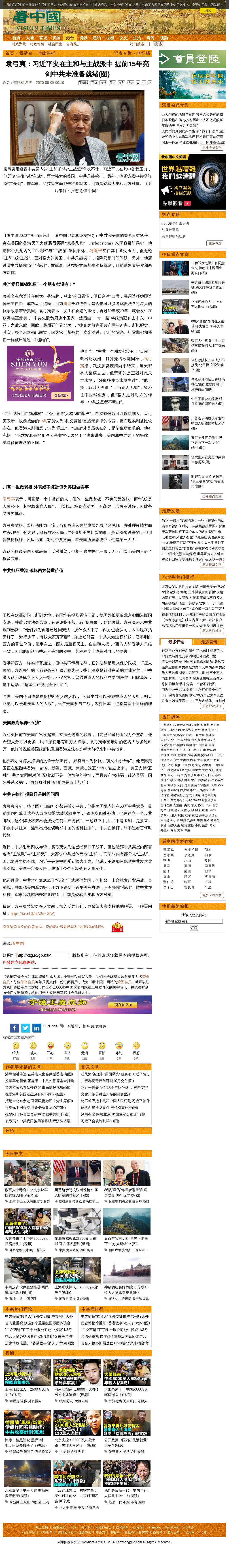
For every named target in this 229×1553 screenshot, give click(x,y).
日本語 (189, 1527)
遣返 (170, 810)
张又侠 (206, 730)
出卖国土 (166, 735)
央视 (187, 805)
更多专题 (215, 243)
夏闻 (208, 860)
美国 (57, 38)
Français (154, 1527)
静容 (187, 876)
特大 (130, 83)
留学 (215, 805)
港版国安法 (208, 740)
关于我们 (87, 1527)
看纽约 (129, 1532)
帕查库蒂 (115, 1250)
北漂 (62, 1451)
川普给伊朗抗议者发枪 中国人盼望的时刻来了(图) (208, 423)
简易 (208, 850)
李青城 (210, 876)
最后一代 (115, 1502)
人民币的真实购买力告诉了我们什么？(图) (193, 131)
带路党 (77, 1201)
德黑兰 (29, 1451)
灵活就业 (129, 1451)
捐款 (73, 1527)
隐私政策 (122, 1527)
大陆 (30, 38)
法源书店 (84, 1532)
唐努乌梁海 (209, 795)
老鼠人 (41, 1250)
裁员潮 (72, 1451)
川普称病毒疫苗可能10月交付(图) (107, 1081)
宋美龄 (165, 820)
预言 (205, 825)
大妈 (180, 785)
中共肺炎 (166, 725)
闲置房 (63, 1298)
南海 (73, 1507)
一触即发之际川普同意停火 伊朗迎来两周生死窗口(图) (208, 268)
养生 (187, 830)
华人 (194, 805)
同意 (208, 10)
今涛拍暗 (191, 850)
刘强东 (172, 785)
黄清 (187, 866)
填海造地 (92, 1507)
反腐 (184, 765)
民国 (181, 815)
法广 (163, 770)
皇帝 (207, 820)
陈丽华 (137, 1201)
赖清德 (211, 750)
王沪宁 (219, 755)
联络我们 (59, 1527)
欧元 (204, 775)
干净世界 (46, 1532)
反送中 (208, 760)
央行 (212, 770)
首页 (16, 38)
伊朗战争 (16, 1451)
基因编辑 (173, 790)
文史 (124, 38)
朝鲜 (188, 770)
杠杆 (163, 775)
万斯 (190, 755)
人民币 (195, 775)
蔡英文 (219, 780)
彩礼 (70, 1401)
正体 (94, 83)
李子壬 (168, 887)
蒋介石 (213, 815)
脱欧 (205, 770)
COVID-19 (174, 730)
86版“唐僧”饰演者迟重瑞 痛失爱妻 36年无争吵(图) (207, 326)
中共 (43, 421)
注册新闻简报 (175, 906)
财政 (180, 780)
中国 (27, 1298)
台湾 (211, 780)
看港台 (26, 53)
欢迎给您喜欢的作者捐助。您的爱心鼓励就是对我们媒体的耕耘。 (54, 927)
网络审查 (176, 795)
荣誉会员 (28, 982)
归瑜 (208, 855)
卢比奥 (215, 725)
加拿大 (196, 770)
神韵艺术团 (66, 1532)
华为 (170, 765)
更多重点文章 (212, 496)
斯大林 (113, 1298)
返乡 (72, 1298)
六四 (214, 730)
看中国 (40, 20)
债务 (219, 770)
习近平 (95, 250)
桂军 (188, 815)
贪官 (217, 760)
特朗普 (205, 725)
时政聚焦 (19, 44)
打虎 (191, 765)
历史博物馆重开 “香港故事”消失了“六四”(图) (39, 1343)
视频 (164, 38)
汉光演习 (166, 745)
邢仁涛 (168, 882)
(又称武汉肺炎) (183, 725)
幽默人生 (174, 825)
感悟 (191, 825)
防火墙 (184, 790)
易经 (164, 825)
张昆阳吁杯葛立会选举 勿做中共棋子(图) (37, 1114)
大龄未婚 (81, 1401)
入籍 (191, 810)
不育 (134, 1502)
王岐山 (25, 1502)
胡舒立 (37, 1502)
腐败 (177, 765)
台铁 (189, 735)
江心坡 (187, 800)
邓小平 (174, 820)
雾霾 (163, 790)
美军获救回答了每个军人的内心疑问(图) (191, 531)
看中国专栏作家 (177, 841)
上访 (45, 1502)
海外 (213, 810)
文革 (180, 830)
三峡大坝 (199, 735)
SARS (197, 800)
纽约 (97, 38)
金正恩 (191, 750)
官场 (43, 38)
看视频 (114, 1532)
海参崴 (202, 780)
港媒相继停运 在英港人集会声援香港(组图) (39, 1074)
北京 (12, 1201)
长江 (173, 740)
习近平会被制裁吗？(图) (100, 1121)
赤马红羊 (89, 1201)
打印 (121, 83)
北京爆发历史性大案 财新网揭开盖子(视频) (193, 586)
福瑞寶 (157, 1532)
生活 (137, 38)
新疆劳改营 (209, 800)
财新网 (14, 1502)
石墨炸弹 (41, 1451)
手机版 (83, 83)
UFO (176, 750)
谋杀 (146, 1298)
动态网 (190, 1532)
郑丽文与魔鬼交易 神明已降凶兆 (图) (189, 656)
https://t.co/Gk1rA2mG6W (32, 913)
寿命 (173, 830)
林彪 (183, 820)
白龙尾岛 (176, 800)
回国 (184, 810)
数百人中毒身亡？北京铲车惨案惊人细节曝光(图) (208, 345)
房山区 (21, 1201)
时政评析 (37, 44)
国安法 (165, 740)
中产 (194, 780)
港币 (218, 775)
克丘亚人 (142, 1250)
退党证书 (173, 1532)
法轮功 (165, 795)
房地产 (165, 780)
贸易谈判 (207, 755)
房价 (187, 785)
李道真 (189, 855)
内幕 (193, 760)
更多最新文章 (212, 564)
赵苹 (208, 871)
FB (182, 770)
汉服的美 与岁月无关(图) (180, 125)
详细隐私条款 (45, 10)
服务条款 (105, 1527)
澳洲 (174, 815)
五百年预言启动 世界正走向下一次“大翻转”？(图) (206, 443)
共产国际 (125, 1298)
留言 (112, 83)
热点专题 (171, 214)
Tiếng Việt (172, 1527)
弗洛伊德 (166, 750)
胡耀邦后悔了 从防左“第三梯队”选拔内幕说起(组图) (207, 481)
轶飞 (166, 860)
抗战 (195, 815)
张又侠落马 (170, 230)
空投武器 (65, 1201)
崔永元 (174, 760)
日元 (211, 775)
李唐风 (210, 866)
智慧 (184, 825)
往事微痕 (179, 745)
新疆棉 (210, 735)
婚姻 (146, 1201)
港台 (70, 38)
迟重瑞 (113, 1201)
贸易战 (186, 730)
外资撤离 (15, 1250)
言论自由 (166, 805)
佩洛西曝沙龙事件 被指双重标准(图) (109, 1107)
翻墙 (12, 1298)
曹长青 (189, 887)
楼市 (173, 780)
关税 (173, 755)
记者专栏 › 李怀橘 (132, 53)
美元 (170, 775)
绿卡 (198, 810)
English (138, 1527)
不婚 (126, 1502)
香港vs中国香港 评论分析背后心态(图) (35, 1107)
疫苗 (180, 740)
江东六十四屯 (192, 795)
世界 (110, 38)
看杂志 (100, 1532)
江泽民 (165, 760)
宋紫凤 (168, 850)
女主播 (178, 805)
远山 (187, 860)
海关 (163, 810)
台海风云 (73, 44)
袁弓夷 (9, 499)
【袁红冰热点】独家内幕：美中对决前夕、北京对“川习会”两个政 (77, 1496)
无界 (203, 1532)
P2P (220, 785)
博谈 (83, 38)
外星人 (165, 830)
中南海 (184, 760)
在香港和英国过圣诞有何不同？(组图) (35, 1094)
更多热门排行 (212, 630)
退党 (211, 745)
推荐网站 (28, 1532)
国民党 (203, 745)
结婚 (62, 1401)
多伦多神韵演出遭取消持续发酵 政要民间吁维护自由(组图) (208, 384)
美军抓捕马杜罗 (174, 236)
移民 (201, 805)
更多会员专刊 (212, 147)
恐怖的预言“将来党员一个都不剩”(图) (189, 684)
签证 (177, 810)
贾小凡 (168, 855)
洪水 (187, 740)
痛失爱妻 (125, 1201)
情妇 (163, 765)
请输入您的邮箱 (193, 915)
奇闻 (150, 38)
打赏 (103, 83)
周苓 (166, 866)
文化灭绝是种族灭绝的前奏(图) (105, 1094)
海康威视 (72, 1250)
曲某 (46, 1201)
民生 (205, 810)
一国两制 (218, 765)
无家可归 (29, 1250)
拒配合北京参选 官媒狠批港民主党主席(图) (39, 1101)
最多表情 (209, 642)
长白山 (165, 800)
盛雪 (187, 871)
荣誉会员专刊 (175, 105)
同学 (34, 1298)
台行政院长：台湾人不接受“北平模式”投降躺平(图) (208, 365)
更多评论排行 (212, 706)
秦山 (166, 876)
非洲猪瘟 (204, 785)
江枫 (208, 882)
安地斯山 (128, 1250)
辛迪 (208, 887)
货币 (187, 775)
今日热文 (14, 1153)
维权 (193, 790)
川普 (67, 303)
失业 (81, 1451)
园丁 (166, 871)
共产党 (137, 1298)
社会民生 (55, 44)
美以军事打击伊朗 (175, 223)
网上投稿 (41, 1527)
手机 (198, 825)
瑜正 (187, 882)
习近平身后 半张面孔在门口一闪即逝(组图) (193, 142)
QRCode (50, 1026)
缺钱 (141, 1451)
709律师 (202, 790)
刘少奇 (191, 820)
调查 (83, 1250)
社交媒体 (173, 770)
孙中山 (203, 815)
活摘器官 (179, 735)
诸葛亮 (215, 820)
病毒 (163, 730)
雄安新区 (115, 1451)
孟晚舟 (165, 755)
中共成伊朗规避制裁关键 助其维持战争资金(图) (208, 287)
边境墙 (181, 755)
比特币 (178, 775)
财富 (187, 780)
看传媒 (143, 1532)
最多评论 (176, 642)
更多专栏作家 (212, 895)
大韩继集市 (34, 1201)
